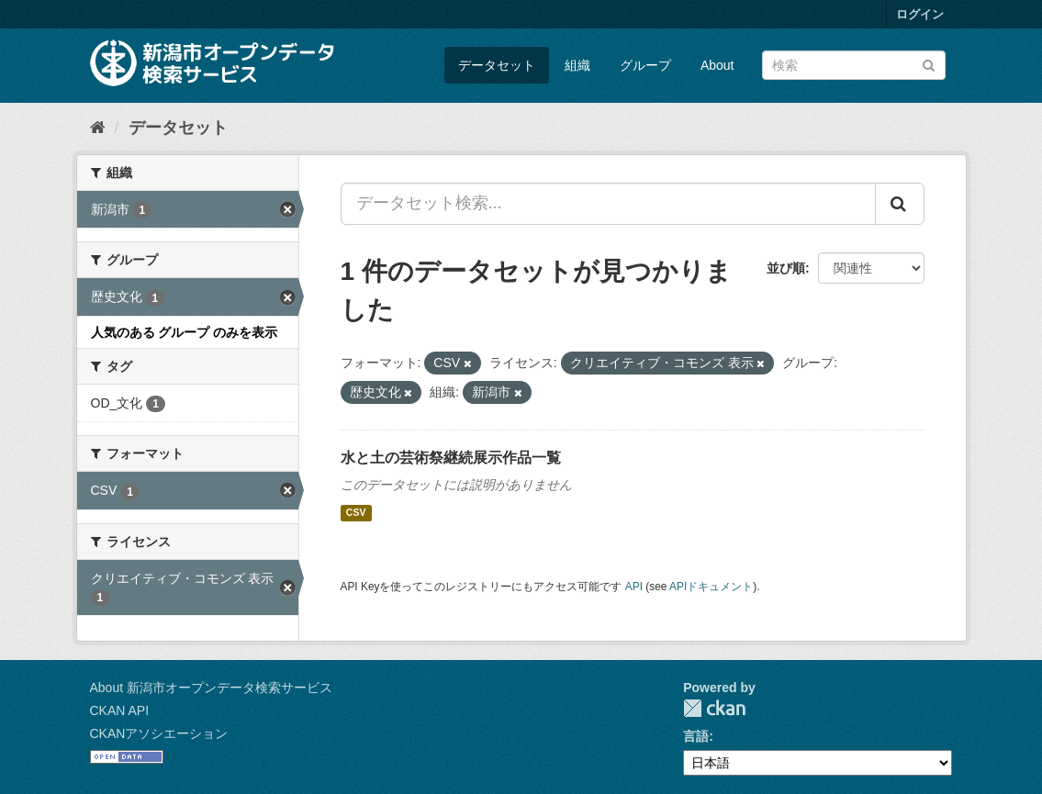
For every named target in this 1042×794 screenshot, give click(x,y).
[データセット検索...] (608, 204)
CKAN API (120, 710)
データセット (496, 65)
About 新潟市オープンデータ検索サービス (211, 687)
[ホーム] (98, 127)
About (717, 65)
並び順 (786, 268)
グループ (645, 65)
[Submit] (928, 64)
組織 (577, 65)
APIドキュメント (711, 586)
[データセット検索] (854, 65)
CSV (356, 513)
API (634, 586)
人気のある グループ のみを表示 (184, 332)
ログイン (920, 14)
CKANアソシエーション (159, 733)
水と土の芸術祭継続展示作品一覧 (451, 457)
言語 (696, 736)
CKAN (714, 708)
